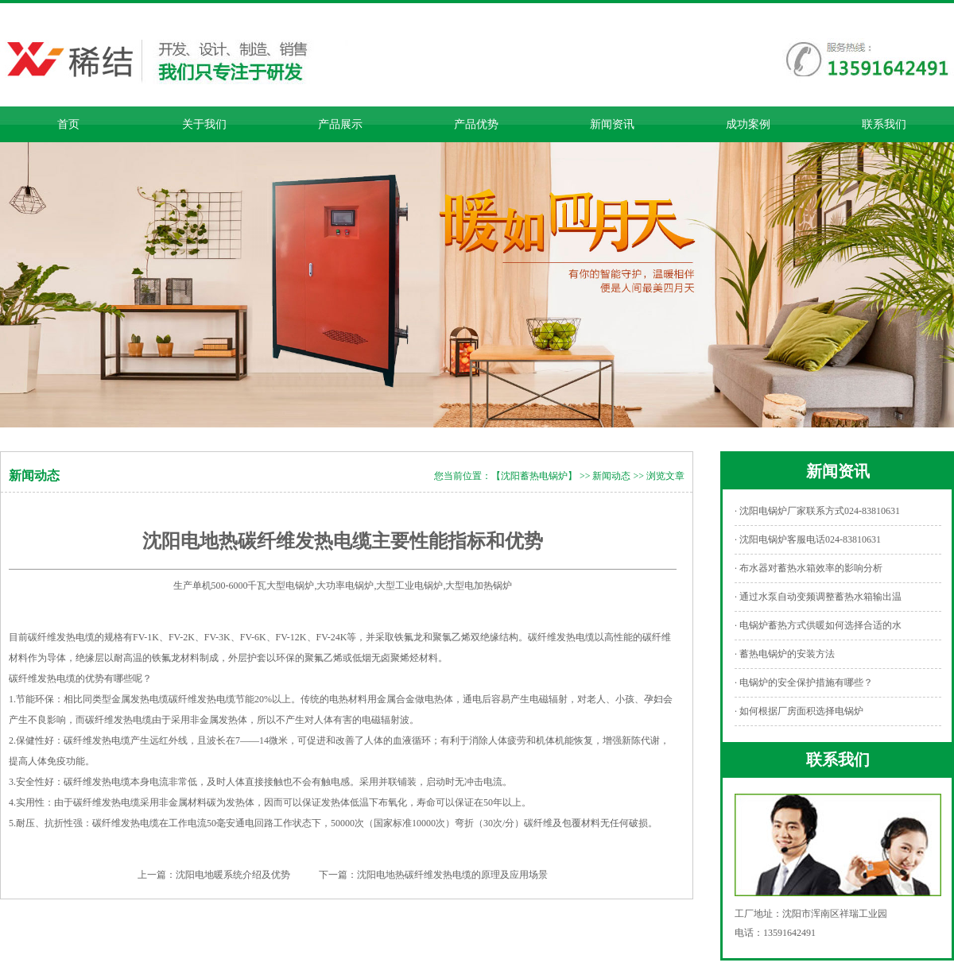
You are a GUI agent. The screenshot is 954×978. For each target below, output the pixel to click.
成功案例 (748, 124)
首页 (68, 124)
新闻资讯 (612, 124)
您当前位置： (462, 475)
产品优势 (476, 124)
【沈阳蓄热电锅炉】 (534, 475)
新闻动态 (611, 475)
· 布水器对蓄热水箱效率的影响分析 (808, 568)
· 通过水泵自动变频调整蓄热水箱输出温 (818, 596)
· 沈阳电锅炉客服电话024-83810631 (808, 539)
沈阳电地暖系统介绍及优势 (233, 874)
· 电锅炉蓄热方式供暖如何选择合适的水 (818, 625)
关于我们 (204, 124)
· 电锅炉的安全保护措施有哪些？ (804, 682)
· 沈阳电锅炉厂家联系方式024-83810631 (817, 510)
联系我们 (884, 124)
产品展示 (340, 124)
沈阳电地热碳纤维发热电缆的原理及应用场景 (452, 874)
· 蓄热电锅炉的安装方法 (785, 653)
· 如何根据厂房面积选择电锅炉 (799, 711)
